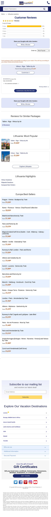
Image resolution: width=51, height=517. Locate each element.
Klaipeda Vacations (7, 182)
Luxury (6, 413)
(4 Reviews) (6, 125)
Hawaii (5, 436)
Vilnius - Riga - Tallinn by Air (25, 66)
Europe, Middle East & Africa (11, 417)
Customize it (25, 72)
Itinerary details (44, 86)
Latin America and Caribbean (11, 427)
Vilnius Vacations (6, 180)
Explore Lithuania (25, 166)
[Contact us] (49, 3)
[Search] (21, 9)
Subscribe (25, 397)
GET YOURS (25, 476)
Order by (40, 50)
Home (3, 14)
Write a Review (25, 44)
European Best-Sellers (8, 185)
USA (4, 431)
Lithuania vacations (13, 14)
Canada (5, 440)
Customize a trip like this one (25, 91)
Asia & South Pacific (9, 422)
